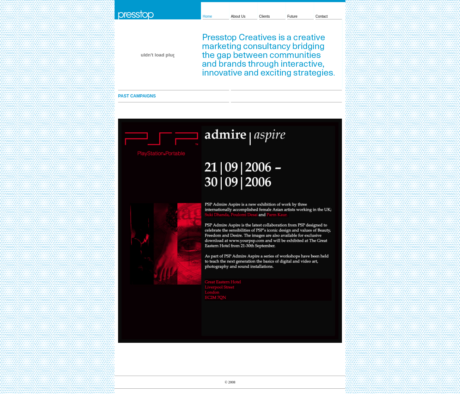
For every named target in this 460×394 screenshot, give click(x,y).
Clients (264, 16)
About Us (238, 16)
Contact (321, 16)
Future (292, 16)
